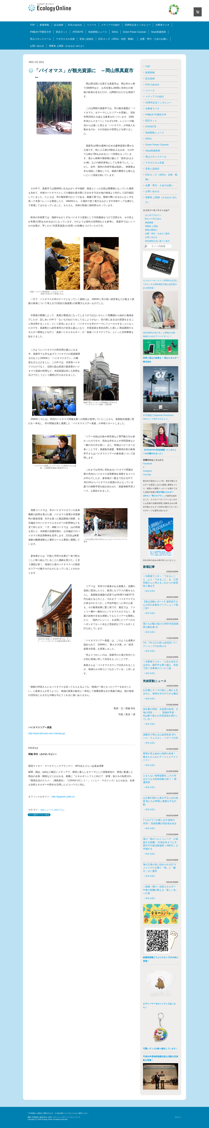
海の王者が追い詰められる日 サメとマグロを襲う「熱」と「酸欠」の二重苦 (159, 867)
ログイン (178, 1117)
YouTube (147, 474)
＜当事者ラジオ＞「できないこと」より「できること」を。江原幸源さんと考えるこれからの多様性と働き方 (160, 581)
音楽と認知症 (86, 39)
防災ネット (62, 32)
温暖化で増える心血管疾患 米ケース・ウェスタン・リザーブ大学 (160, 736)
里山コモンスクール (40, 39)
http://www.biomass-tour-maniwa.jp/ (46, 733)
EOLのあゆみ (75, 25)
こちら (73, 1113)
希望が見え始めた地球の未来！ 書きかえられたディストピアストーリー (160, 756)
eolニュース (47, 810)
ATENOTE (77, 32)
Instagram (147, 471)
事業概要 (149, 222)
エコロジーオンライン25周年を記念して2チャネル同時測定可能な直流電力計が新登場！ (160, 284)
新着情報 (44, 25)
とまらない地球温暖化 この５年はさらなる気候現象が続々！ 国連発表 (159, 778)
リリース (91, 25)
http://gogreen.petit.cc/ (63, 796)
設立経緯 (58, 25)
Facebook (147, 463)
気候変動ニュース (97, 32)
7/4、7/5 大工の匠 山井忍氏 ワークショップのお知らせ (160, 644)
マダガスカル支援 (65, 39)
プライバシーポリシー (61, 1117)
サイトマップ (75, 1117)
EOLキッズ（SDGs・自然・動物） (116, 39)
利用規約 (35, 1117)
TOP (32, 25)
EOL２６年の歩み (153, 219)
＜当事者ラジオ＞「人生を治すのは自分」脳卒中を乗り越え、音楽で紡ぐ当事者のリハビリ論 (160, 664)
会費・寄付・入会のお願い (154, 39)
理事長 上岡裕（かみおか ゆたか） (67, 46)
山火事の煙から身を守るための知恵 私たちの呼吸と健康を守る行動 (160, 801)
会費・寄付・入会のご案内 (157, 233)
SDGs (115, 32)
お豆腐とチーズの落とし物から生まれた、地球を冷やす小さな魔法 (160, 692)
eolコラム (59, 810)
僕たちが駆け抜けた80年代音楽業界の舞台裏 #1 (160, 625)
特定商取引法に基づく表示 (157, 241)
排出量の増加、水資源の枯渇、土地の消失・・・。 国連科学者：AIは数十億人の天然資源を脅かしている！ (160, 714)
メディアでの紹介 (110, 25)
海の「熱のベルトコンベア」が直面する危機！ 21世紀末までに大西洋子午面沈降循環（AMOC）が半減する (160, 844)
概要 (29, 1117)
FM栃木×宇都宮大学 (40, 32)
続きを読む (150, 591)
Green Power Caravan (134, 32)
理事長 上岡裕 (151, 226)
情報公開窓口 (151, 230)
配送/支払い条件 (46, 1117)
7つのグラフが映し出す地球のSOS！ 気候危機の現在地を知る (160, 822)
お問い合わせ (37, 46)
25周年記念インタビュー (138, 25)
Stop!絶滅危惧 (158, 32)
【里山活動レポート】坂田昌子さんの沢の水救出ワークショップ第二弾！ (160, 604)
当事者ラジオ (162, 25)
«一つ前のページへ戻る (39, 815)
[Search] (158, 246)
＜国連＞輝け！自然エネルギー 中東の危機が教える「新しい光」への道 (160, 889)
